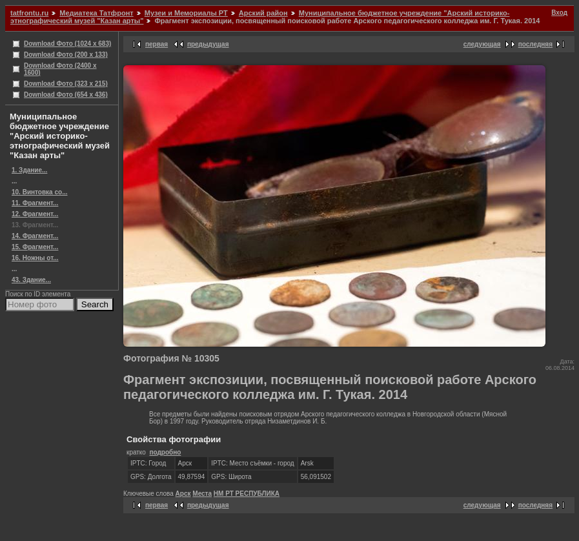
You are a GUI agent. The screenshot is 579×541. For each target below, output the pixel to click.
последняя (535, 44)
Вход (559, 12)
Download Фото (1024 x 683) (67, 43)
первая (156, 44)
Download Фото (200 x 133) (66, 54)
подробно (165, 452)
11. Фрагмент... (35, 203)
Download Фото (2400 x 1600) (60, 69)
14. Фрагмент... (35, 236)
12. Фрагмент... (35, 214)
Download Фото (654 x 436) (66, 94)
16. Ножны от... (35, 257)
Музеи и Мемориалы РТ (186, 13)
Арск (183, 493)
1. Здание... (29, 170)
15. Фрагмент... (35, 246)
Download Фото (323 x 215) (66, 83)
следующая (482, 44)
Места (202, 493)
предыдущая (208, 44)
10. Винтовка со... (39, 192)
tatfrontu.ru (29, 13)
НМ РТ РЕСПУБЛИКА (246, 493)
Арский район (263, 13)
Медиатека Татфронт (96, 13)
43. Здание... (31, 279)
